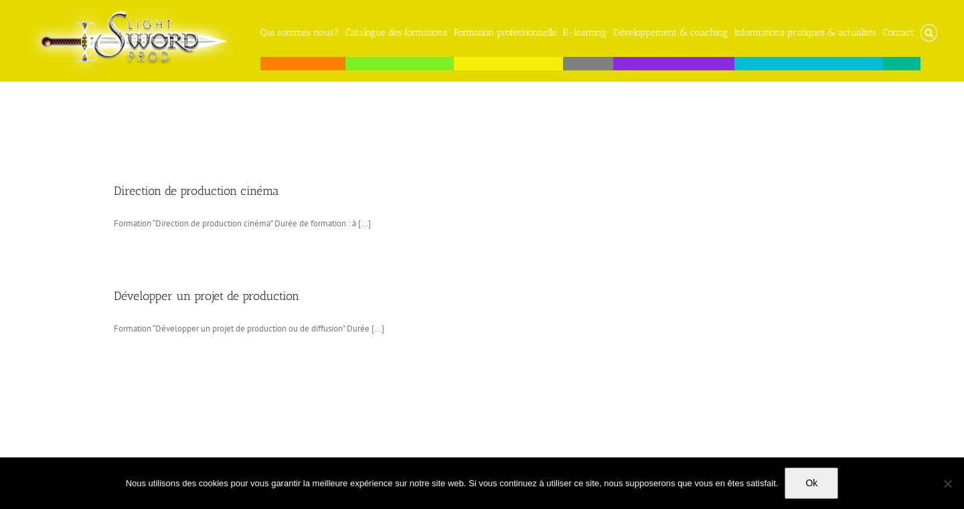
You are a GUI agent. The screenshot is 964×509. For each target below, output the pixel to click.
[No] (947, 483)
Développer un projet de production (206, 296)
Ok (811, 483)
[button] (928, 29)
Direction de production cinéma (196, 191)
